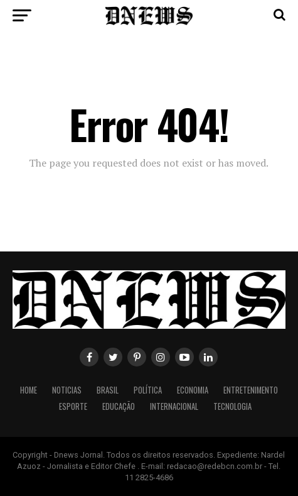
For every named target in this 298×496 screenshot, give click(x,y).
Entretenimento (250, 390)
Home (28, 390)
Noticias (67, 390)
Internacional (174, 406)
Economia (192, 390)
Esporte (73, 406)
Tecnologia (232, 406)
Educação (118, 406)
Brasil (108, 390)
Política (148, 390)
